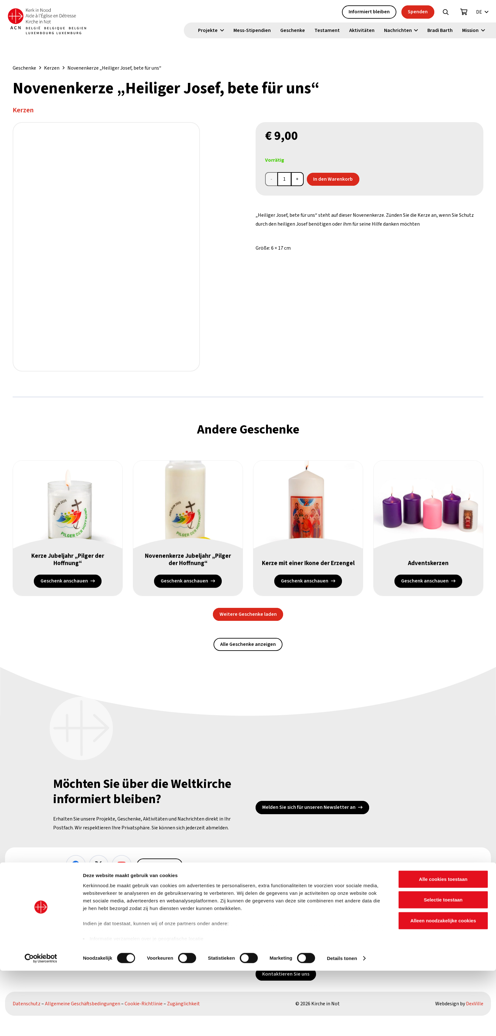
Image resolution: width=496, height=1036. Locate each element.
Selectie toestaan (443, 965)
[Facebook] (76, 865)
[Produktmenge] (284, 179)
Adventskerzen (428, 565)
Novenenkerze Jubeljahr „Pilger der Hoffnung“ (188, 561)
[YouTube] (122, 865)
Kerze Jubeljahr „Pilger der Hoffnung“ (67, 561)
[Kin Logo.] (56, 22)
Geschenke (24, 68)
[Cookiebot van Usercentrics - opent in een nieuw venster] (41, 1023)
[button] (445, 13)
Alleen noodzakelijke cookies (443, 986)
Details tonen (342, 1023)
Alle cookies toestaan (443, 944)
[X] (99, 865)
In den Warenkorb (333, 179)
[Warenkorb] (464, 13)
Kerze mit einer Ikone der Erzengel (308, 561)
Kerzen (51, 68)
